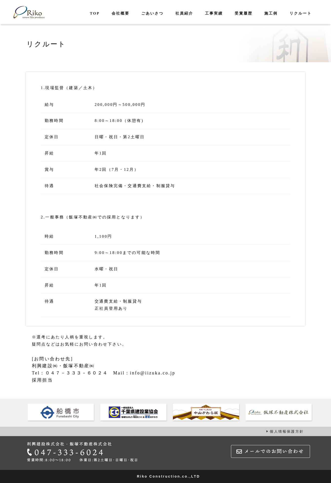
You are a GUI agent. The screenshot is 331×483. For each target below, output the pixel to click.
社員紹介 (184, 13)
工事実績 (214, 13)
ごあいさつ (152, 13)
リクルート (301, 13)
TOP (95, 13)
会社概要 (120, 13)
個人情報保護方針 (285, 431)
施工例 (271, 13)
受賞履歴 (243, 13)
